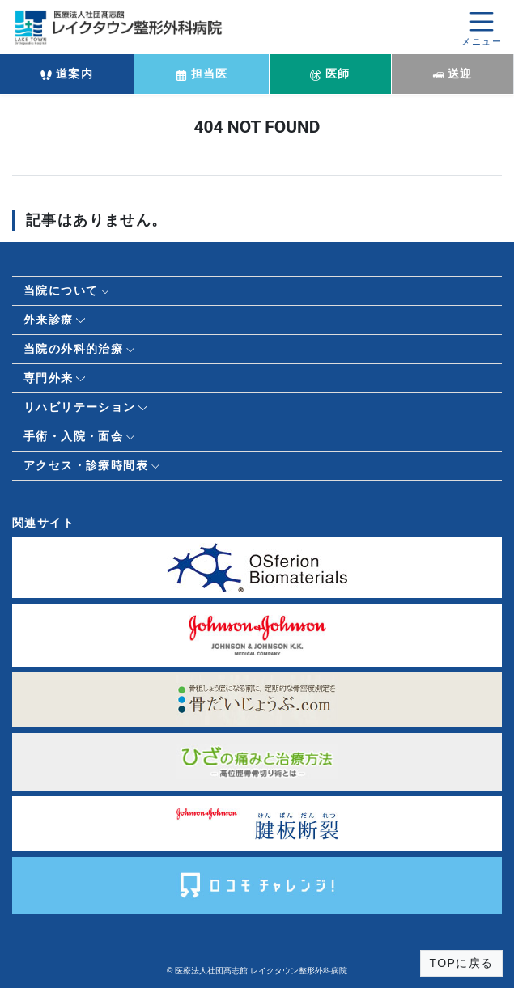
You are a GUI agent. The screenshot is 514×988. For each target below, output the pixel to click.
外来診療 (48, 319)
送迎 (452, 73)
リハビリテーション (79, 407)
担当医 (202, 73)
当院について (60, 290)
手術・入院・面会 (73, 436)
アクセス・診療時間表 (85, 465)
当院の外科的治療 (73, 348)
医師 (330, 73)
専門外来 (48, 377)
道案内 (66, 73)
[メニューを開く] (481, 27)
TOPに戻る (462, 962)
